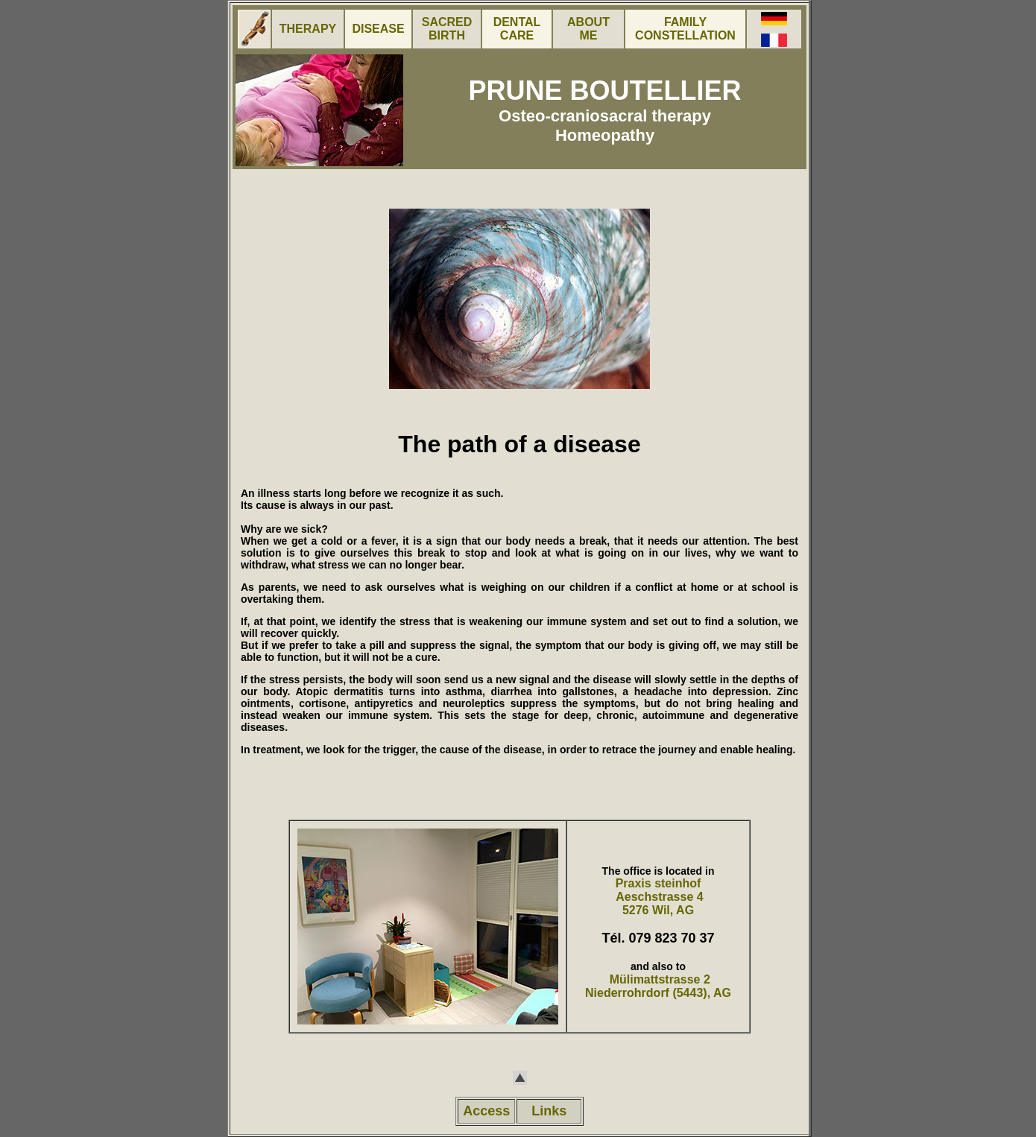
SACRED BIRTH (447, 29)
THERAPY (307, 28)
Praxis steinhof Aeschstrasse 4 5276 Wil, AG (658, 896)
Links (548, 1110)
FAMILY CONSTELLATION (685, 29)
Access (486, 1110)
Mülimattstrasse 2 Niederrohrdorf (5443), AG (658, 986)
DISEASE (378, 28)
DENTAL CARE (517, 29)
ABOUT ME (588, 29)
